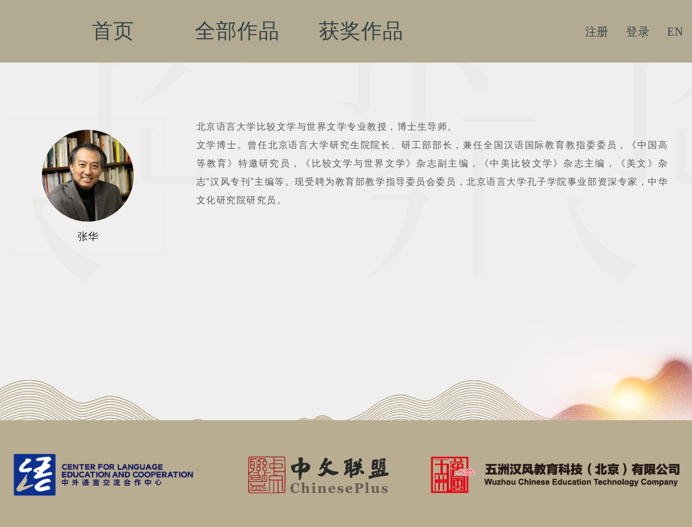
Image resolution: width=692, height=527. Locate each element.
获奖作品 (361, 31)
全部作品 (237, 31)
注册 (597, 31)
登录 (638, 31)
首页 (113, 31)
